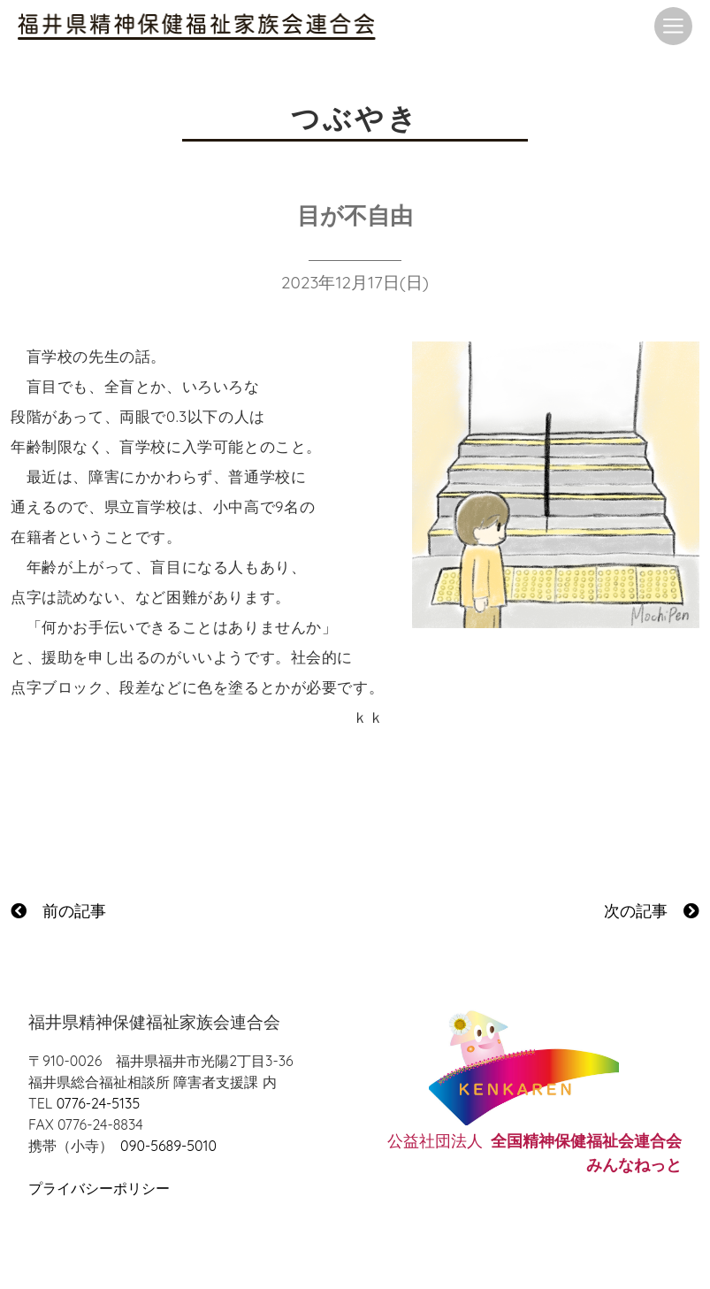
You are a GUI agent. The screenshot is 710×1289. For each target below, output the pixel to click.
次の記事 (651, 911)
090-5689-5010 (168, 1146)
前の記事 (58, 911)
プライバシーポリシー (99, 1188)
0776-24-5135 (98, 1103)
